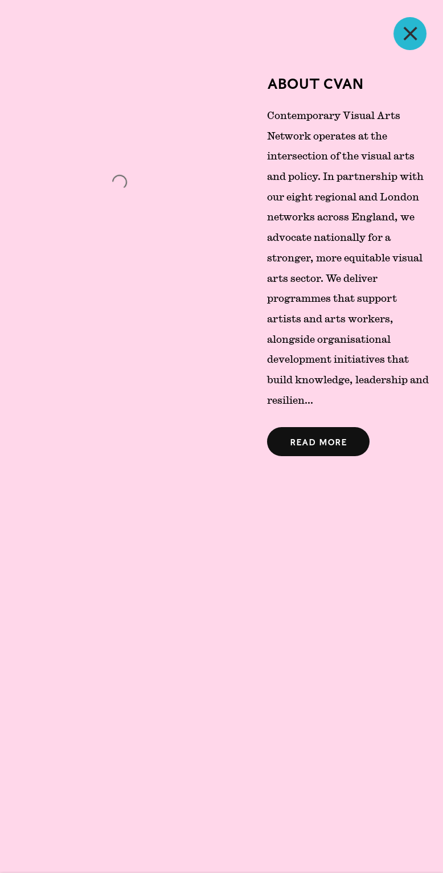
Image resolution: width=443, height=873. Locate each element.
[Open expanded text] (318, 441)
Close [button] (425, 33)
